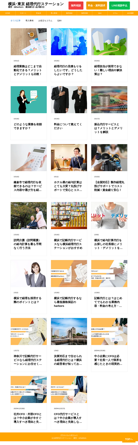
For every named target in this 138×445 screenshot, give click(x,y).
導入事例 (29, 21)
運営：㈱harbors (16, 7)
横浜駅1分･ (30, 7)
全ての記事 (16, 21)
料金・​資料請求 (96, 5)
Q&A (59, 21)
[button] (23, 13)
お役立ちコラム (45, 21)
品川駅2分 (40, 7)
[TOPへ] (129, 439)
